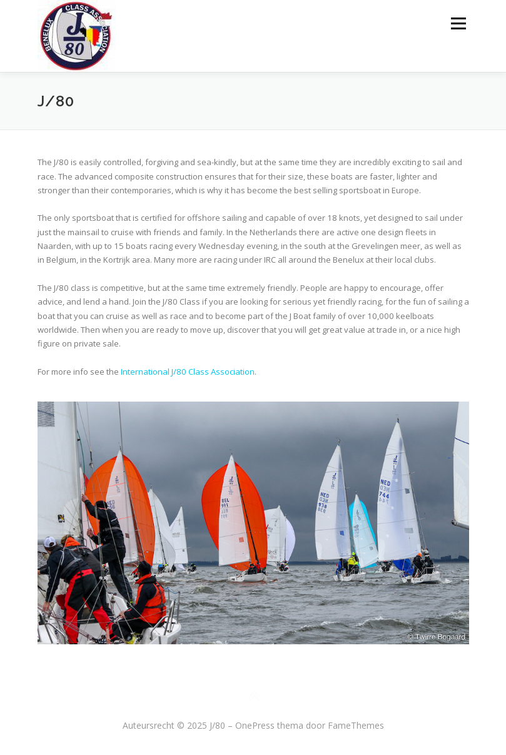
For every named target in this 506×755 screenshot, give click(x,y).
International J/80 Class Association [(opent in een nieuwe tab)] (188, 371)
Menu (458, 23)
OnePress (255, 725)
